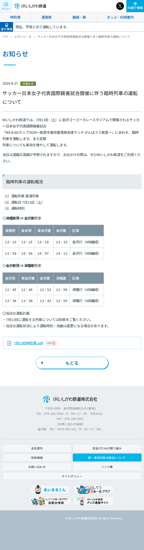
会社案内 (37, 448)
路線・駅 (79, 17)
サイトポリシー (72, 476)
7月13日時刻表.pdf (28, 342)
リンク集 (107, 467)
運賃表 (46, 17)
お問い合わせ (37, 467)
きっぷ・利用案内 (120, 17)
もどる (72, 363)
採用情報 (37, 457)
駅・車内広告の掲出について (107, 457)
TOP (5, 36)
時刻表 (15, 17)
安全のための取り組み (107, 448)
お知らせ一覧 (23, 36)
